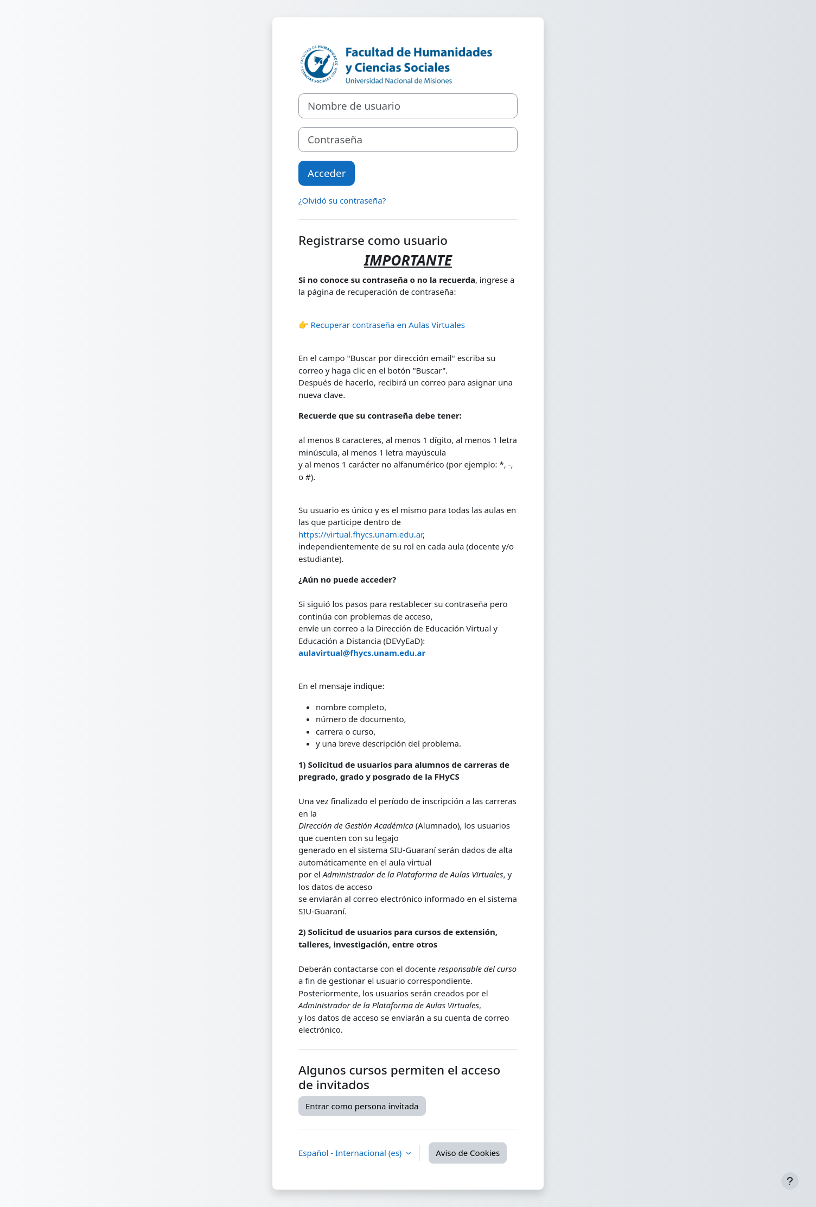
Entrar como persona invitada (362, 1106)
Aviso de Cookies (468, 1152)
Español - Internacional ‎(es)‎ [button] (351, 1152)
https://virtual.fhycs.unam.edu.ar (360, 534)
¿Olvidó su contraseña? (342, 200)
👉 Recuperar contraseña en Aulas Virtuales (381, 324)
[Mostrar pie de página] (790, 1181)
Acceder (327, 173)
